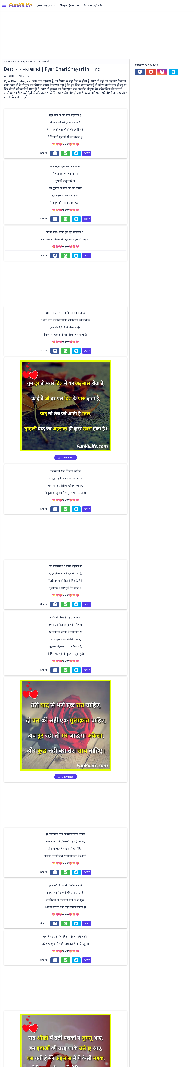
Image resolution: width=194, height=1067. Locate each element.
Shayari (16, 61)
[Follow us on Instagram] (162, 72)
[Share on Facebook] (54, 153)
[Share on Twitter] (76, 153)
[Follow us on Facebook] (140, 72)
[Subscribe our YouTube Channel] (151, 72)
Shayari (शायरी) (69, 5)
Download (65, 457)
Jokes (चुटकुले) (46, 5)
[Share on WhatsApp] (65, 153)
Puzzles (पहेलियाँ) (93, 5)
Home (7, 61)
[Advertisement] (97, 33)
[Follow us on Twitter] (173, 72)
